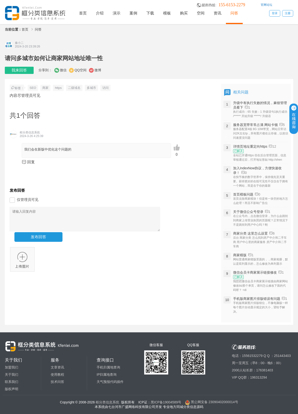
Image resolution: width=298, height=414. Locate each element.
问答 (234, 13)
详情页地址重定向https (250, 146)
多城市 (91, 88)
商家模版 (240, 255)
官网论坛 (266, 5)
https (58, 88)
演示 (116, 13)
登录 (275, 13)
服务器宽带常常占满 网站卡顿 (255, 125)
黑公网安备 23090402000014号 (211, 402)
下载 (150, 13)
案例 (133, 13)
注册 (288, 13)
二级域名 (74, 88)
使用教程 (57, 374)
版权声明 (11, 389)
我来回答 (19, 70)
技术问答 (57, 382)
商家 (45, 88)
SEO (33, 88)
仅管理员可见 (27, 199)
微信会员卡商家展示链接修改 (255, 272)
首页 (83, 13)
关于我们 (11, 374)
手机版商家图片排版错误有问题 (256, 299)
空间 (201, 13)
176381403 (264, 370)
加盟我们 (11, 367)
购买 (184, 13)
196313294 (258, 377)
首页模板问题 (243, 194)
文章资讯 (57, 367)
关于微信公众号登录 (248, 212)
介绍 (100, 13)
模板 (167, 13)
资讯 (217, 13)
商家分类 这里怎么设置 (250, 233)
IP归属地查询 (107, 374)
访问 (105, 88)
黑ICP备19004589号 (166, 402)
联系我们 (11, 382)
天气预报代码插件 (110, 382)
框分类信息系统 (107, 402)
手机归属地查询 (108, 367)
